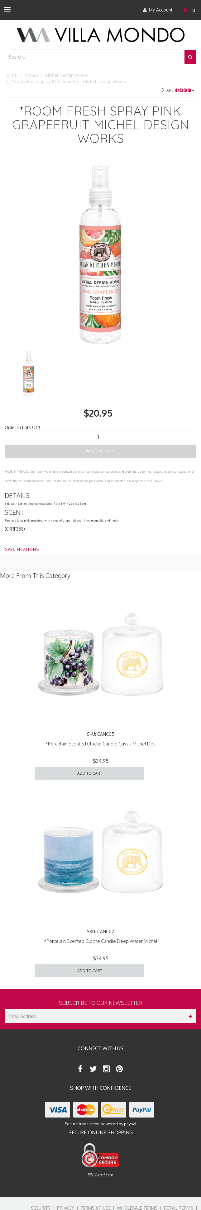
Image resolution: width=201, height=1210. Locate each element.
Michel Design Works (66, 75)
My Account (158, 10)
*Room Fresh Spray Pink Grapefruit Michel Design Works (68, 81)
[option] (100, 253)
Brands (32, 75)
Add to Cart (100, 451)
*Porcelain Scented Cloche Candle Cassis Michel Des (100, 744)
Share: (178, 90)
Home (11, 75)
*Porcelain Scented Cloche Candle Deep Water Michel (100, 941)
